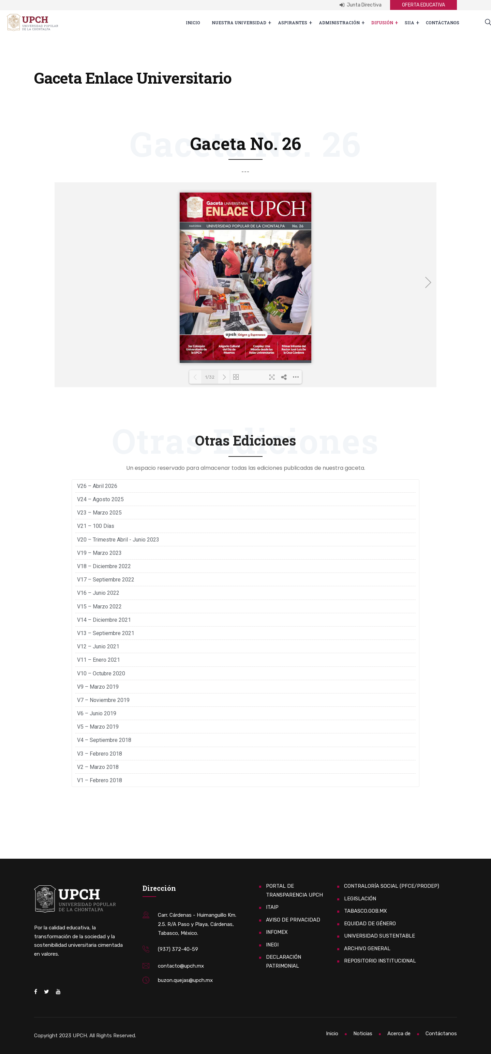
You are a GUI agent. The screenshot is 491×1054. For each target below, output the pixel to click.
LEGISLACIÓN (360, 899)
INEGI (272, 945)
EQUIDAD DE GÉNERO (370, 924)
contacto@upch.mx (181, 966)
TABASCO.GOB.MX (365, 911)
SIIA (409, 22)
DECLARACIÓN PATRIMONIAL (283, 961)
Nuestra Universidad (239, 22)
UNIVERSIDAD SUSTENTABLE (379, 936)
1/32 (203, 377)
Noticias (362, 1033)
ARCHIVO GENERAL (367, 948)
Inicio (193, 22)
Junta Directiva (361, 5)
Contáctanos (442, 22)
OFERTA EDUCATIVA (423, 5)
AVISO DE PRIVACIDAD (293, 920)
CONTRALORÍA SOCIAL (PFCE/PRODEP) (391, 886)
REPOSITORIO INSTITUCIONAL (380, 961)
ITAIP (272, 907)
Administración (339, 22)
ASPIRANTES (292, 22)
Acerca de (399, 1033)
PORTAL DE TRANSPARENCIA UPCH (294, 890)
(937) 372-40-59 (178, 949)
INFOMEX (277, 932)
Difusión (382, 22)
